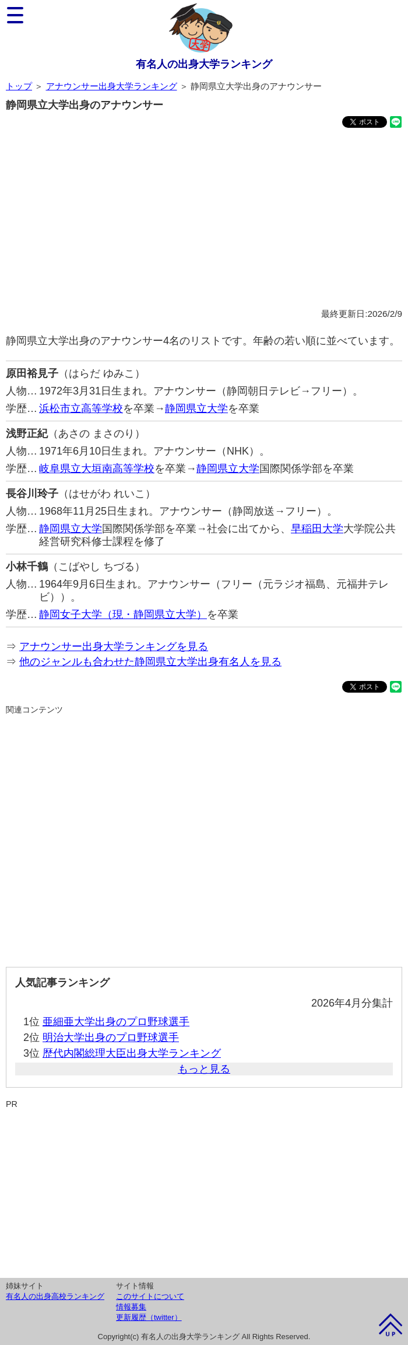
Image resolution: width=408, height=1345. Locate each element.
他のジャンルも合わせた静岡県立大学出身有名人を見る (150, 662)
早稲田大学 (317, 528)
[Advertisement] (204, 220)
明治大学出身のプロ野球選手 (111, 1037)
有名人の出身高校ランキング (55, 1296)
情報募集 (131, 1306)
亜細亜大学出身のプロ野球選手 (116, 1022)
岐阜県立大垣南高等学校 (96, 468)
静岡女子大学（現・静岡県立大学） (123, 614)
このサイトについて (150, 1296)
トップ (19, 86)
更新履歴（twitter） (149, 1317)
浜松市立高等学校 (81, 408)
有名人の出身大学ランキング (204, 64)
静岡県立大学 (196, 408)
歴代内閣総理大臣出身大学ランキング (132, 1053)
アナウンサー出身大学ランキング (111, 86)
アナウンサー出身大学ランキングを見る (113, 646)
